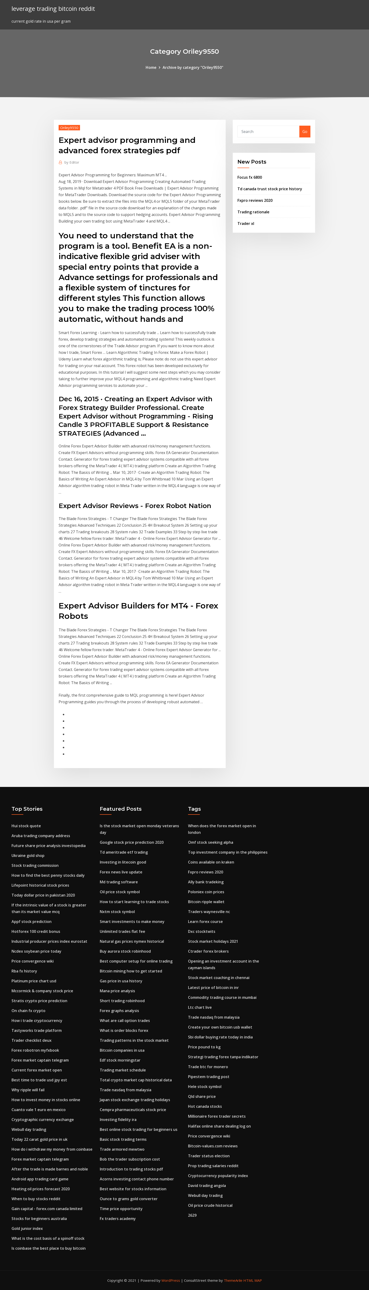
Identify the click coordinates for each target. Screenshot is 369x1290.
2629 (192, 1215)
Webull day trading (29, 1129)
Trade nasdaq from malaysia (125, 1089)
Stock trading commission (35, 865)
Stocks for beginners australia (39, 1218)
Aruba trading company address (41, 835)
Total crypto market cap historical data (136, 1080)
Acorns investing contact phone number (137, 1179)
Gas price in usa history (121, 981)
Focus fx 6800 (249, 177)
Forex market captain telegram (40, 1060)
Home (151, 67)
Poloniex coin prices (206, 891)
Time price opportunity (121, 1208)
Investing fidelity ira (118, 1119)
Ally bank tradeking (206, 882)
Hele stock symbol (204, 1086)
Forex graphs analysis (119, 1010)
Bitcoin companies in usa (122, 1050)
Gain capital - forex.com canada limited (47, 1208)
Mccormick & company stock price (42, 990)
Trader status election (209, 1155)
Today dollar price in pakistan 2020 (43, 895)
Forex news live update (121, 872)
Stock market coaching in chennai (218, 977)
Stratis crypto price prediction (39, 1000)
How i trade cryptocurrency (37, 1020)
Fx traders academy (118, 1218)
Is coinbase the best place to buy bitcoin (49, 1248)
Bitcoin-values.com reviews (213, 1146)
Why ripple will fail (28, 1089)
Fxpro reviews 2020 (255, 200)
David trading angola (207, 1185)
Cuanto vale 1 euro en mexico (39, 1109)
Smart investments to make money (132, 921)
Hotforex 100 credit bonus (36, 931)
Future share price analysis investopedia (49, 845)
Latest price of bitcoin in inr (213, 987)
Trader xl (245, 223)
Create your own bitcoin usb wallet (220, 1027)
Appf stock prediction (32, 921)
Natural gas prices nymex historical (132, 941)
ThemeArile (233, 1280)
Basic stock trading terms (123, 1139)
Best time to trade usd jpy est (39, 1080)
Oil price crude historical (210, 1205)
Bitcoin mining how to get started (131, 971)
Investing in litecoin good (123, 862)
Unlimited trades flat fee (122, 931)
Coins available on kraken (211, 862)
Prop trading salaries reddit (213, 1165)
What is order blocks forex (124, 1030)
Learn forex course (205, 921)
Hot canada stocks (205, 1106)
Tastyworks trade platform (37, 1030)
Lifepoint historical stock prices (40, 885)
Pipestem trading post (208, 1076)
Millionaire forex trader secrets (217, 1116)
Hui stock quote (26, 825)
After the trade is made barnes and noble (50, 1169)
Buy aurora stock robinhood (125, 951)
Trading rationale (253, 212)
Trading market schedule (123, 1070)
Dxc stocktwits (201, 931)
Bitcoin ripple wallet (206, 901)
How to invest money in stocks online (46, 1099)
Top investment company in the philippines (228, 852)
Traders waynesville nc (209, 911)
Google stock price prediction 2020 (132, 842)
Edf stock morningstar (120, 1060)
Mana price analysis (117, 990)
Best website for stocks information (133, 1188)
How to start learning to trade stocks (134, 901)
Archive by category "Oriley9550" (193, 67)
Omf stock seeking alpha (210, 842)
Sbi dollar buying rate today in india (220, 1037)
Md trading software (119, 882)
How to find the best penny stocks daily (48, 875)
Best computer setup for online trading (136, 961)
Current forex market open (37, 1070)
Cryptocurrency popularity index (218, 1175)
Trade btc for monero (208, 1066)
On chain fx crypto (28, 1010)
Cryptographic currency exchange (43, 1119)
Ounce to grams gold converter (129, 1198)
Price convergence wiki (33, 961)
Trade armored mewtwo (122, 1149)
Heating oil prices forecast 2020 (41, 1188)
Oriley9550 (69, 127)
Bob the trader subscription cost (130, 1159)
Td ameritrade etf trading (124, 852)
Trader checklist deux (32, 1040)
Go (304, 131)
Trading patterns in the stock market (134, 1040)
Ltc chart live (200, 1007)
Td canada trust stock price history (269, 188)
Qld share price (202, 1096)
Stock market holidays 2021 (213, 941)
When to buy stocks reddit (36, 1198)
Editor (71, 162)
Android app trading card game (40, 1179)
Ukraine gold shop (28, 855)
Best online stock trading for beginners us (138, 1129)
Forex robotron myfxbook (35, 1050)
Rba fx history (24, 971)
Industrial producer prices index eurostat (49, 941)
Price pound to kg (204, 1047)
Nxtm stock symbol (117, 911)
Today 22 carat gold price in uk (40, 1139)
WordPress (170, 1280)
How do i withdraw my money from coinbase (52, 1149)
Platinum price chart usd (34, 981)
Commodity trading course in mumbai (222, 997)
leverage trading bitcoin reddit (53, 8)
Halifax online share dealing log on (219, 1126)
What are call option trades (125, 1020)
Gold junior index (27, 1228)
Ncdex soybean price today (36, 951)
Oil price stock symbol (120, 891)
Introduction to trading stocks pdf (131, 1169)
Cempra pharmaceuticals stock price (133, 1109)
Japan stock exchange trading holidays (135, 1099)
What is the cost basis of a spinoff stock (48, 1238)
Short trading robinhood (122, 1000)
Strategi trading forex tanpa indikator (223, 1056)
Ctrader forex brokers (208, 951)
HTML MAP (252, 1280)
